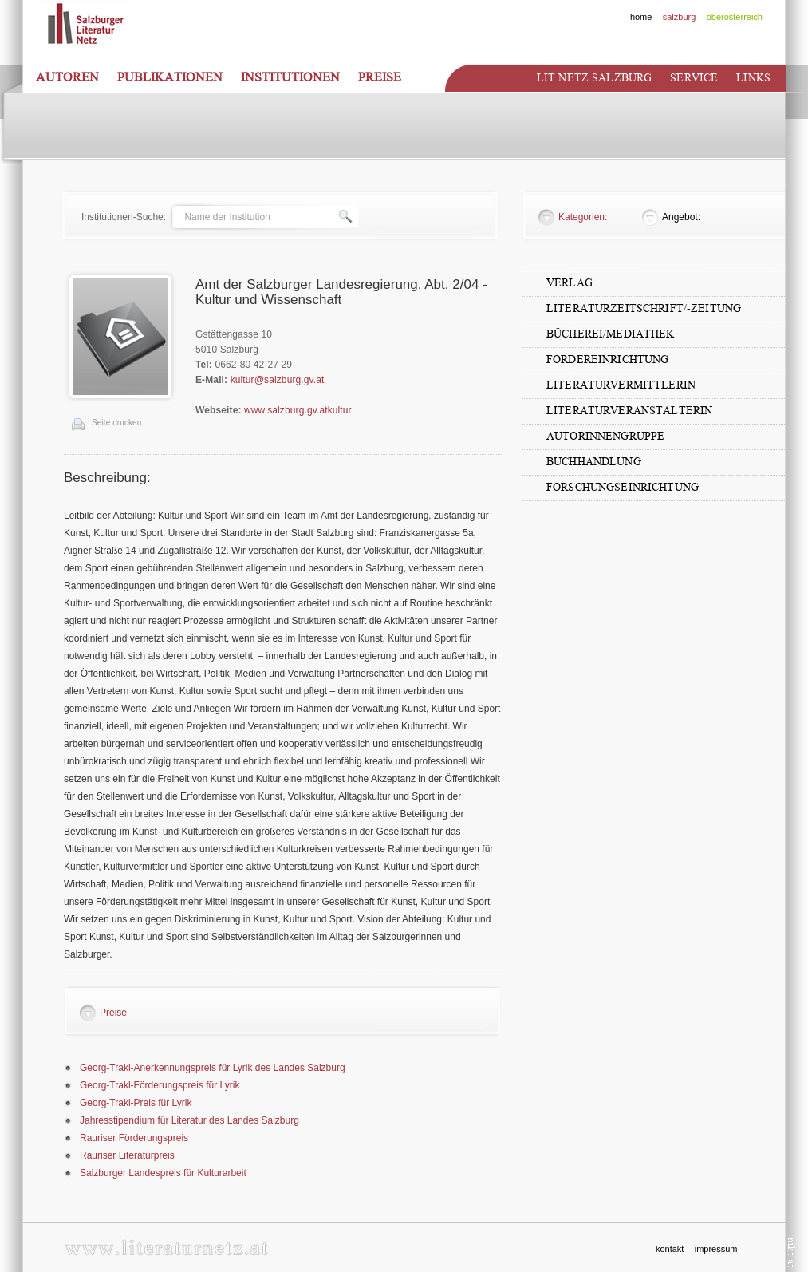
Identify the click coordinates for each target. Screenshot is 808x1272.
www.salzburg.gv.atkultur (298, 410)
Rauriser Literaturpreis (127, 1155)
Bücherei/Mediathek (610, 334)
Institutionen (290, 77)
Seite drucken (116, 422)
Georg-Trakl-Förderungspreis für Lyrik (160, 1085)
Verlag (569, 283)
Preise (379, 77)
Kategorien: (582, 217)
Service (694, 78)
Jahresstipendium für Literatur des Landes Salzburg (189, 1120)
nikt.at (791, 1252)
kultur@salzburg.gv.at (278, 379)
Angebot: (681, 217)
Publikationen (170, 77)
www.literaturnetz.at (166, 1248)
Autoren (67, 77)
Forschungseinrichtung (622, 487)
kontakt (670, 1249)
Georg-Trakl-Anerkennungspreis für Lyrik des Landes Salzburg (212, 1067)
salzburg (679, 17)
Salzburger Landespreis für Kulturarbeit (163, 1173)
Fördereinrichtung (607, 359)
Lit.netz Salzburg (594, 78)
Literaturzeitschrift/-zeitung (643, 308)
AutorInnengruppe (605, 436)
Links (753, 78)
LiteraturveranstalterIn (629, 411)
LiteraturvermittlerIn (621, 385)
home (641, 17)
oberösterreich (735, 17)
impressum (716, 1249)
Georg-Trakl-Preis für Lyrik (135, 1102)
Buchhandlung (593, 462)
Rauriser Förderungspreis (134, 1138)
